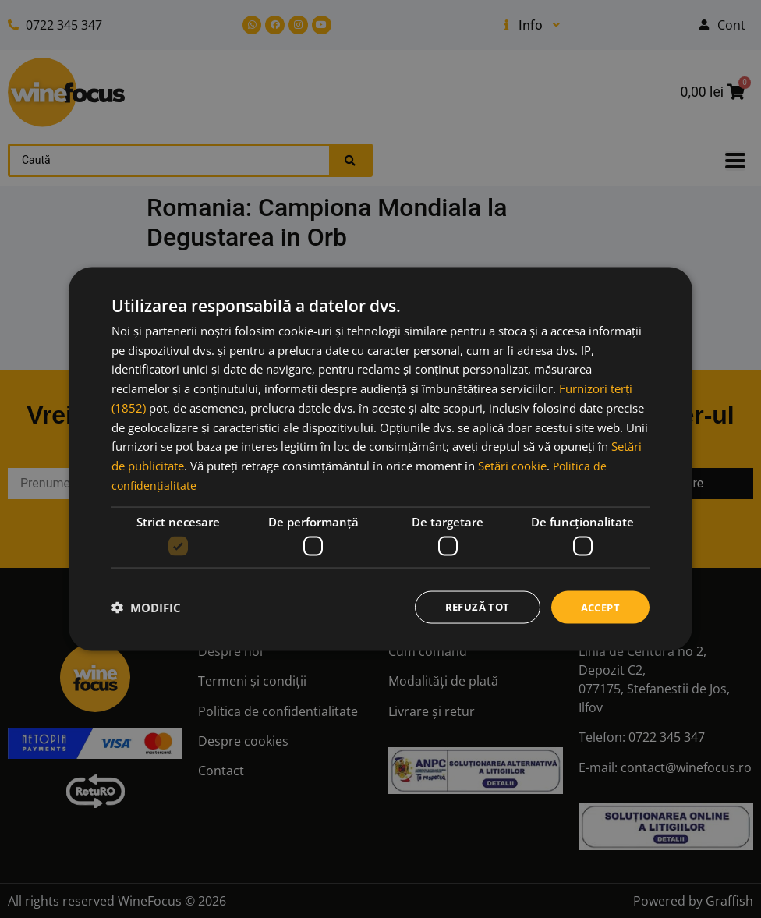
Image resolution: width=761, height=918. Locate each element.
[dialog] (380, 459)
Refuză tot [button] (471, 606)
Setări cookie (512, 464)
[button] (146, 607)
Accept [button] (598, 606)
